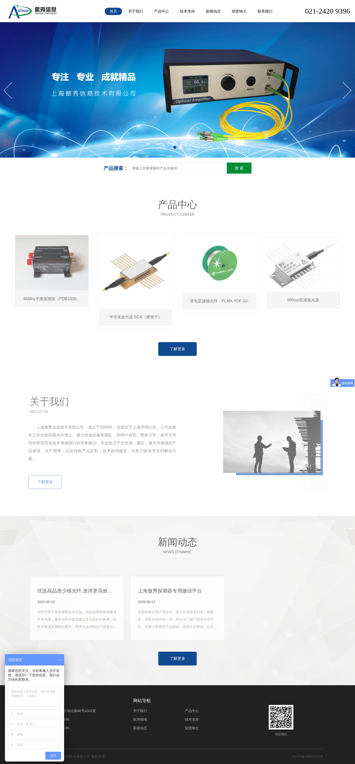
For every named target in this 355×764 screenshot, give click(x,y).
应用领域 (140, 719)
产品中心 (161, 11)
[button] (174, 147)
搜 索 (239, 168)
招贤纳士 (239, 11)
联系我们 (265, 11)
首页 (113, 11)
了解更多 (177, 349)
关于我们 (135, 11)
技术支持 (187, 11)
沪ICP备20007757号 (307, 757)
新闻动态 (213, 11)
